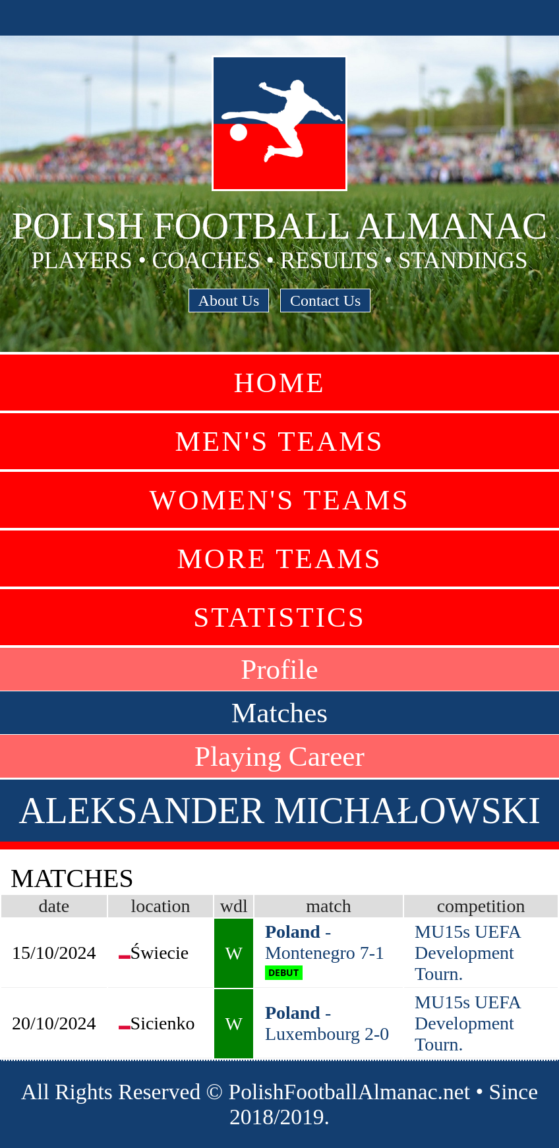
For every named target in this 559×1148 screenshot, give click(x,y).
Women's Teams (279, 499)
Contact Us (325, 300)
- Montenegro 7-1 (324, 942)
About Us (229, 300)
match (328, 906)
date (53, 906)
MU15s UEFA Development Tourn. (468, 952)
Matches (279, 712)
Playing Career (279, 756)
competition (481, 906)
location (160, 906)
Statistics (279, 617)
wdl (234, 906)
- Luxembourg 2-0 (327, 1023)
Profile (279, 669)
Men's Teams (279, 441)
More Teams (279, 558)
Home (279, 382)
